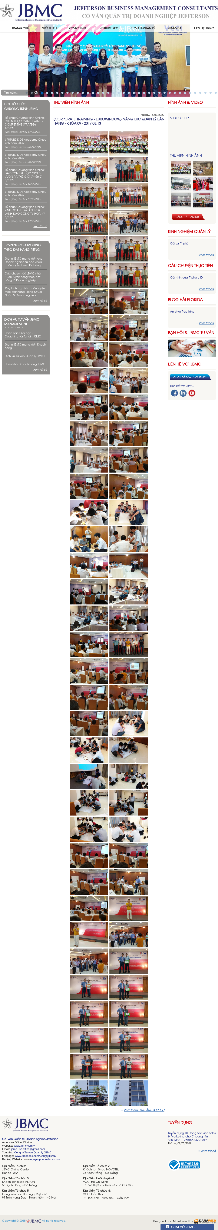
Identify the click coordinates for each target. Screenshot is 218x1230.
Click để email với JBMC (189, 377)
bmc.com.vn (28, 1145)
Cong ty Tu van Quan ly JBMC (33, 1152)
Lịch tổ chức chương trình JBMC (21, 106)
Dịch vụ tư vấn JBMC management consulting (21, 322)
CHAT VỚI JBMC (180, 1227)
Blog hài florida (185, 299)
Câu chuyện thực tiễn (190, 265)
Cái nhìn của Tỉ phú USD (186, 277)
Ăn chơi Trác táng (182, 311)
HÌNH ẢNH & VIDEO (185, 102)
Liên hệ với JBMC (184, 363)
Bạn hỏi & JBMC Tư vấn (191, 332)
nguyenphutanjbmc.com (45, 1159)
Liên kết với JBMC (182, 385)
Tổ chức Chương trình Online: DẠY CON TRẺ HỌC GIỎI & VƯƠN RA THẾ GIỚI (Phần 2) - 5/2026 (25, 175)
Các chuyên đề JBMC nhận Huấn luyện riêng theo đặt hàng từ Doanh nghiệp (23, 276)
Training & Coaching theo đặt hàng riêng (22, 247)
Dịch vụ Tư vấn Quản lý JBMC (25, 356)
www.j (17, 1145)
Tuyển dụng (180, 1122)
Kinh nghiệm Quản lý (189, 231)
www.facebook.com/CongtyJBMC (35, 1155)
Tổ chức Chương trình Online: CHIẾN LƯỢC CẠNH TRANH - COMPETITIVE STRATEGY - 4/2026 (25, 123)
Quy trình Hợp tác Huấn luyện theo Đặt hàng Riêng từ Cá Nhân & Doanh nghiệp (25, 291)
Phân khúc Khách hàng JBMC (25, 364)
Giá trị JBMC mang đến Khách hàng (25, 346)
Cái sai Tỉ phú (179, 243)
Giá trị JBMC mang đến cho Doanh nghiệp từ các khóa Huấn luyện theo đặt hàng (24, 262)
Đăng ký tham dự (187, 217)
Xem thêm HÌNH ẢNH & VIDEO (144, 1110)
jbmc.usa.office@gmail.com (28, 1149)
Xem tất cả (40, 226)
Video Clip (179, 118)
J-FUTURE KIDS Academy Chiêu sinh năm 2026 (25, 141)
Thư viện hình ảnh (71, 102)
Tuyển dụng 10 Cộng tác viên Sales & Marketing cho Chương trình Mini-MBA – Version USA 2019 (192, 1136)
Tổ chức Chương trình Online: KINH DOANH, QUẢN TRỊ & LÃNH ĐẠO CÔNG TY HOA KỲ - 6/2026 (26, 212)
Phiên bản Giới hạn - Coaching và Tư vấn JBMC (23, 334)
